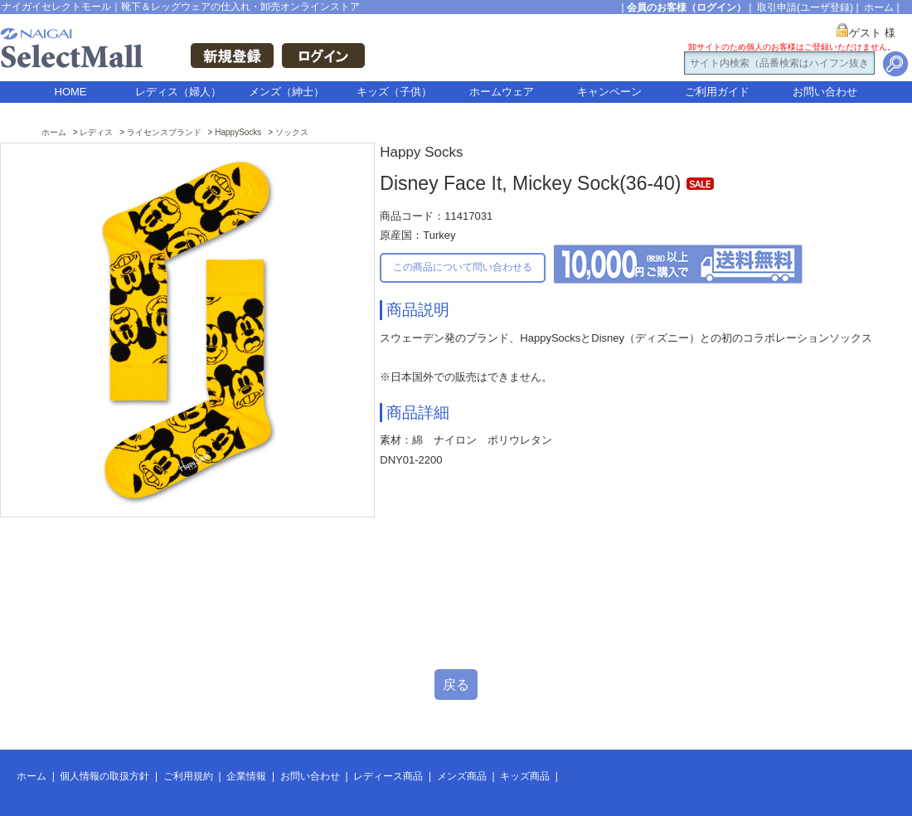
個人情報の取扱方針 (104, 776)
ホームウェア (501, 91)
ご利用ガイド (717, 91)
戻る (456, 685)
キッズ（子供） (394, 91)
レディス (96, 132)
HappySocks (238, 132)
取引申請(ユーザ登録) (805, 7)
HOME (71, 91)
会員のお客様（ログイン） (686, 7)
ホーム (879, 7)
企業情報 (246, 776)
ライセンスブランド (164, 132)
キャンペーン (609, 91)
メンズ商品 (462, 776)
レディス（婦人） (178, 91)
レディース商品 (388, 776)
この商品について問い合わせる (462, 267)
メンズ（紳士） (286, 91)
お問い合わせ (825, 91)
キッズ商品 (525, 776)
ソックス (291, 132)
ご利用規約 (188, 776)
